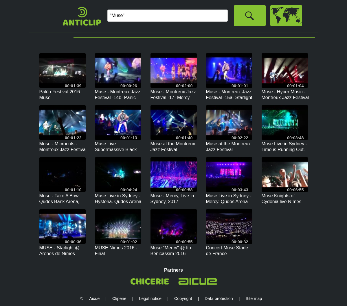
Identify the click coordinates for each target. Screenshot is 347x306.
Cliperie (119, 298)
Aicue (94, 298)
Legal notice (150, 298)
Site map (254, 298)
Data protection (219, 298)
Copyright (183, 298)
